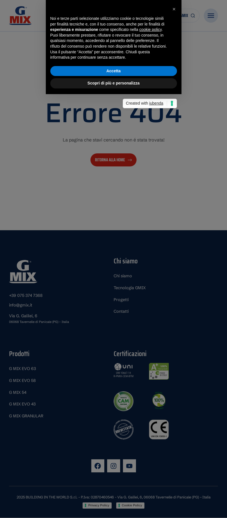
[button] (174, 221)
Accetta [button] (113, 282)
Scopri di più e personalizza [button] (113, 295)
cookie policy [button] (150, 241)
